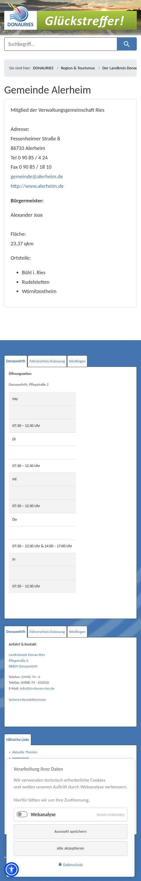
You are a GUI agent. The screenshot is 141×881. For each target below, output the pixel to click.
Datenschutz (70, 864)
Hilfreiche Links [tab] (17, 740)
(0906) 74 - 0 (30, 677)
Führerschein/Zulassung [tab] (47, 361)
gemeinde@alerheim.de (37, 176)
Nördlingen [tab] (77, 361)
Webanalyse (43, 814)
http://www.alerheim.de (37, 186)
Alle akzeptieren (70, 848)
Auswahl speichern (70, 831)
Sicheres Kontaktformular (27, 699)
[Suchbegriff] (60, 44)
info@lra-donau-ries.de (37, 688)
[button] (11, 869)
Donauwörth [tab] (15, 361)
